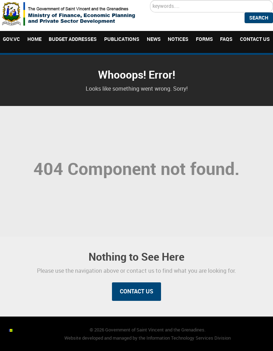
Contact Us (136, 291)
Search (258, 18)
